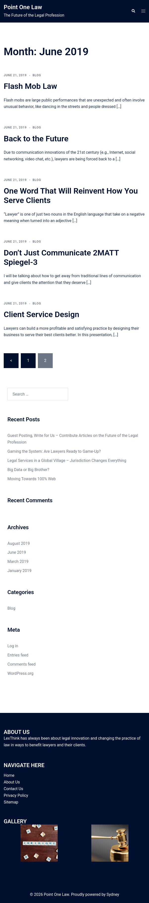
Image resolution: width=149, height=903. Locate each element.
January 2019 (19, 570)
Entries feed (17, 655)
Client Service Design (41, 314)
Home (9, 775)
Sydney (113, 894)
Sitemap (11, 802)
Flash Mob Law (30, 86)
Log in (12, 646)
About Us (12, 782)
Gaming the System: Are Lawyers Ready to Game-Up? (54, 451)
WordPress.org (20, 673)
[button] (133, 11)
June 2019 (16, 552)
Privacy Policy (16, 795)
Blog (37, 75)
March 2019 (17, 561)
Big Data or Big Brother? (28, 469)
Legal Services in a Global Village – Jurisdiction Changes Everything (66, 460)
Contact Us (13, 788)
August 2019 (18, 543)
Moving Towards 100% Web (31, 479)
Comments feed (21, 664)
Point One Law (23, 7)
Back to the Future (36, 138)
